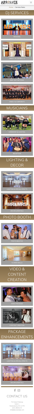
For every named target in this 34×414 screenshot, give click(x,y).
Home (11, 7)
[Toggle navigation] (31, 2)
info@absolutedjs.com (17, 410)
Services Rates (20, 7)
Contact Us (17, 396)
